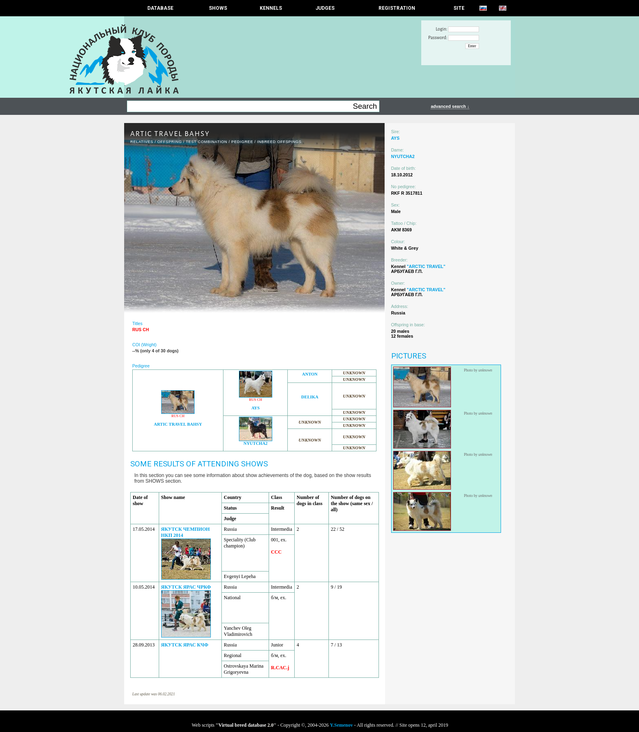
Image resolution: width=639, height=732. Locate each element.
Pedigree (242, 142)
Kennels (271, 8)
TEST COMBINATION (206, 142)
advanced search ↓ (450, 106)
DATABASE (160, 8)
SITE (458, 8)
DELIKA (309, 397)
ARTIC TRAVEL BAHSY (178, 424)
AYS (256, 408)
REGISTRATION (397, 8)
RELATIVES (141, 142)
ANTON (309, 374)
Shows (218, 8)
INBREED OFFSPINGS (279, 142)
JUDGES (325, 8)
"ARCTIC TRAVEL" (426, 266)
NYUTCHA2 (255, 443)
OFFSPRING (169, 142)
